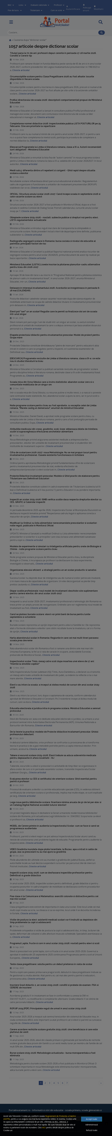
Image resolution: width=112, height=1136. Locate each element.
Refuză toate (91, 1130)
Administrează (91, 1124)
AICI (44, 1127)
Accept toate (91, 1119)
